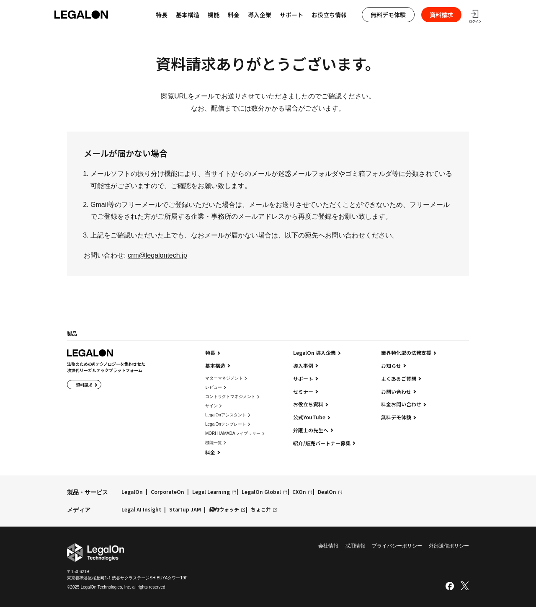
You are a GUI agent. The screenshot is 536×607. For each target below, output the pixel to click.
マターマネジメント (224, 378)
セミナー (303, 391)
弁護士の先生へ (310, 430)
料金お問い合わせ (401, 404)
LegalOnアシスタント (225, 415)
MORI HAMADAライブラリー (232, 433)
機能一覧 (213, 442)
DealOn (327, 492)
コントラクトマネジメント (230, 396)
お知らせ (391, 365)
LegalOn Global (261, 492)
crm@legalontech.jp (157, 255)
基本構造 (187, 14)
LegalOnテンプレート (225, 424)
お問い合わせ (396, 391)
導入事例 (303, 365)
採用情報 (355, 546)
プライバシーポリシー (397, 546)
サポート (291, 14)
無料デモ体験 (388, 14)
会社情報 (328, 546)
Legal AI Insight (141, 509)
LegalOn (132, 492)
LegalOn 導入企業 (314, 352)
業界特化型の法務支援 (406, 352)
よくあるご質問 (398, 378)
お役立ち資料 (308, 404)
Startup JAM (185, 509)
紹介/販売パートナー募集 (321, 443)
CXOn (299, 492)
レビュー (213, 387)
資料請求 (441, 14)
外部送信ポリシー (449, 546)
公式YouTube (309, 417)
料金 (234, 14)
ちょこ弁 (261, 509)
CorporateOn (167, 492)
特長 (210, 352)
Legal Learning (211, 492)
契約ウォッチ (224, 509)
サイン (211, 405)
